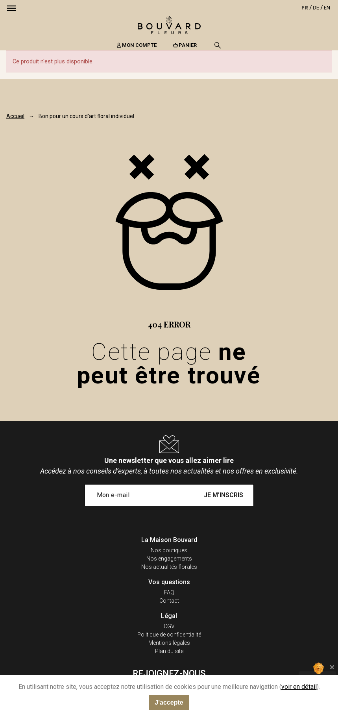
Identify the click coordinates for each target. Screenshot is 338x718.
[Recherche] (217, 45)
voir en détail (299, 686)
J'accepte (169, 702)
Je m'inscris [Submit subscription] (223, 495)
